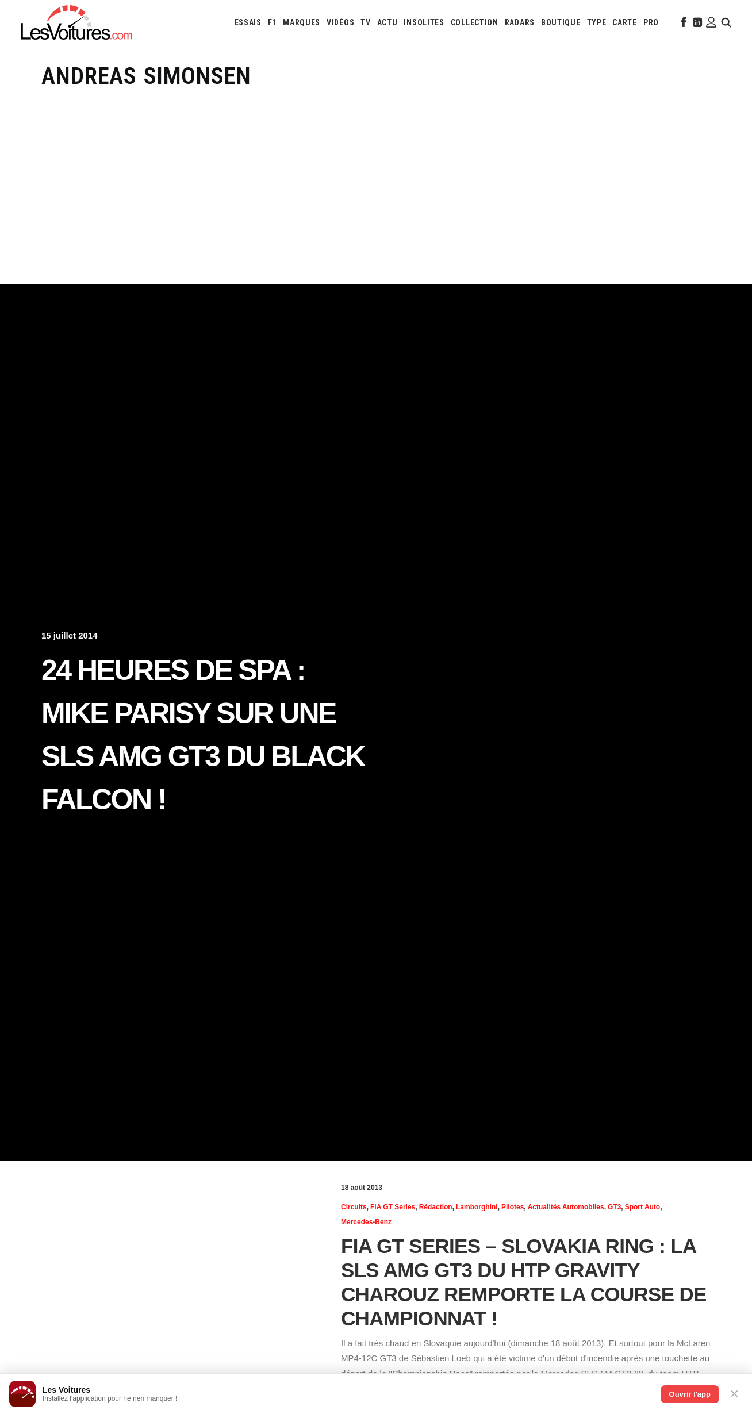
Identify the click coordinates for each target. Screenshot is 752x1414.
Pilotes (512, 1207)
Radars (520, 22)
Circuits (354, 1207)
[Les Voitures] (76, 22)
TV (365, 22)
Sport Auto (643, 1207)
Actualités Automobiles (566, 1207)
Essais (248, 22)
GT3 (614, 1207)
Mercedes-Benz (366, 1222)
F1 (272, 22)
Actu (387, 22)
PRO (651, 22)
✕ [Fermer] (734, 1394)
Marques (301, 22)
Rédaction (435, 1207)
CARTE (624, 22)
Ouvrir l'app (690, 1394)
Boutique (561, 22)
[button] (682, 22)
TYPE (597, 22)
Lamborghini (477, 1207)
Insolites (424, 22)
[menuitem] (248, 22)
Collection (474, 22)
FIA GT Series (392, 1207)
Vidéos (340, 22)
